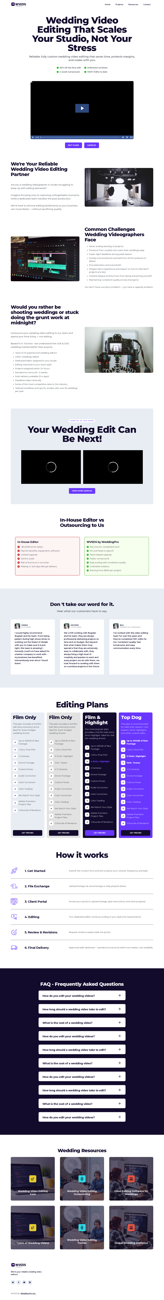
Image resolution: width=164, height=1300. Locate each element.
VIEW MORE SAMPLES (82, 491)
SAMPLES (91, 145)
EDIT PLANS (73, 145)
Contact (147, 4)
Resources (133, 4)
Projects (119, 4)
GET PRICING (28, 833)
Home (107, 4)
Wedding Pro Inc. (28, 1293)
